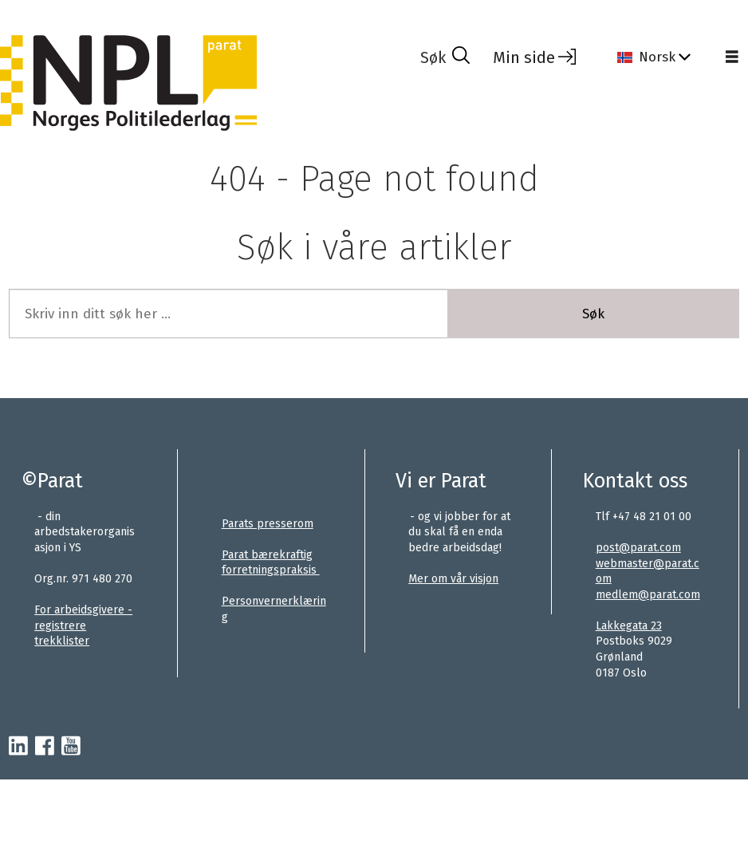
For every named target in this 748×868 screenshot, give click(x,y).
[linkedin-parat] (18, 747)
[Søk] (445, 57)
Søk (593, 314)
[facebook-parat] (44, 747)
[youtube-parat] (71, 747)
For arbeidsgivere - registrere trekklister (83, 625)
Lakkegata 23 (629, 626)
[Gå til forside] (128, 82)
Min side (524, 57)
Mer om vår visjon (453, 579)
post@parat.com (638, 547)
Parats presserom (267, 524)
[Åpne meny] (732, 57)
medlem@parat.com (648, 595)
